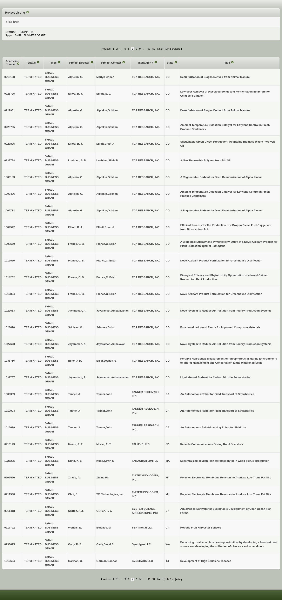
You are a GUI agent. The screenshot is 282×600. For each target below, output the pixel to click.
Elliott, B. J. (103, 93)
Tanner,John (104, 394)
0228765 (9, 127)
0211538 (9, 494)
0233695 (9, 544)
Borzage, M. (104, 527)
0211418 (9, 510)
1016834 (9, 293)
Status (31, 62)
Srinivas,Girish (105, 327)
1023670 (9, 327)
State (170, 62)
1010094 (9, 410)
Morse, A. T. (103, 444)
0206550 (9, 477)
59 (153, 48)
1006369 (9, 394)
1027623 (9, 344)
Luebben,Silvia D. (107, 160)
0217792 (9, 527)
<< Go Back (12, 22)
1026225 (9, 460)
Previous (106, 48)
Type (54, 62)
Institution (145, 62)
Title (227, 62)
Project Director (79, 62)
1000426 (9, 193)
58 (148, 48)
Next (159, 48)
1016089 (9, 427)
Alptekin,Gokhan (107, 110)
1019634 (9, 560)
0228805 (9, 143)
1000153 (9, 177)
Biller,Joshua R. (106, 360)
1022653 (9, 310)
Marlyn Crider (105, 77)
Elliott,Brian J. (105, 143)
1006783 (9, 210)
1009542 (9, 227)
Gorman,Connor (106, 560)
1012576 (9, 260)
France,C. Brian (106, 243)
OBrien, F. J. (104, 510)
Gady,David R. (105, 544)
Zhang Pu (102, 477)
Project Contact (111, 62)
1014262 (9, 277)
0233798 (9, 160)
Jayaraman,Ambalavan (111, 344)
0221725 (9, 93)
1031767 (9, 377)
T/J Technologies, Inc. (110, 494)
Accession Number (12, 63)
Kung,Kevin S (105, 460)
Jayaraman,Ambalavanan (112, 310)
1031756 (9, 360)
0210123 (9, 444)
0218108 (9, 77)
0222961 (9, 110)
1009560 (9, 243)
